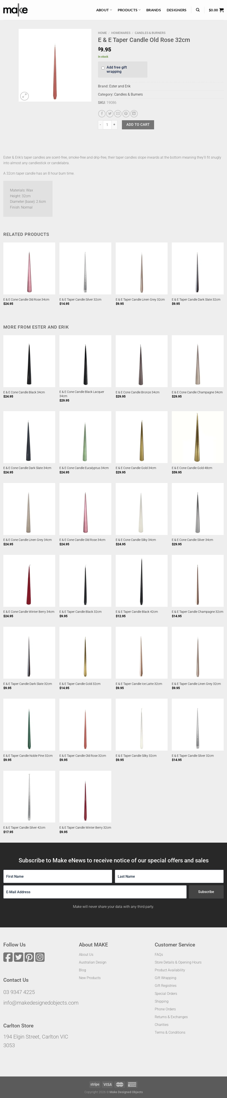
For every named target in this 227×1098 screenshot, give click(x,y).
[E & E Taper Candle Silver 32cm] (85, 268)
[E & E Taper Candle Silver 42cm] (29, 797)
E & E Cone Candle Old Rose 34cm (26, 300)
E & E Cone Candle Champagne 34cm (197, 392)
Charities (161, 1025)
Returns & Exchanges (171, 1017)
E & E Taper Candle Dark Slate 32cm (196, 300)
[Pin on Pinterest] (126, 113)
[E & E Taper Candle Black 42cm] (142, 581)
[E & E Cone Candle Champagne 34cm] (198, 361)
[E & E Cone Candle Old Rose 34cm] (29, 268)
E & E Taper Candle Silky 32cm (136, 756)
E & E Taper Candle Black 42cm (137, 612)
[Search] (198, 10)
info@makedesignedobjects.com (40, 1003)
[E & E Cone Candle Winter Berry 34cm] (29, 581)
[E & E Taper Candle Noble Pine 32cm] (29, 725)
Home (102, 33)
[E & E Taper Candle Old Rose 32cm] (85, 725)
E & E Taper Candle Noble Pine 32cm (28, 756)
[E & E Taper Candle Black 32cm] (85, 581)
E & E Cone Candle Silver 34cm (192, 540)
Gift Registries (165, 986)
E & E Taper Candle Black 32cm (80, 612)
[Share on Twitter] (110, 113)
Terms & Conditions (170, 1032)
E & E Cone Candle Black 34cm (24, 392)
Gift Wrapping (165, 978)
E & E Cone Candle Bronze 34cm (137, 392)
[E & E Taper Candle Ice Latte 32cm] (142, 653)
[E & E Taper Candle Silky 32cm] (142, 725)
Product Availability (170, 970)
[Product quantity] (107, 124)
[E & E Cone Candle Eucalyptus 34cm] (85, 437)
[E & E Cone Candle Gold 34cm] (142, 437)
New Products (90, 978)
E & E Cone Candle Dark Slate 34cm (27, 468)
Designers (177, 10)
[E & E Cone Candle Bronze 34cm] (142, 361)
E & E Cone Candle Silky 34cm (136, 540)
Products (129, 10)
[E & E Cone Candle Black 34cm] (29, 361)
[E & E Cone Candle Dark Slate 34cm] (29, 437)
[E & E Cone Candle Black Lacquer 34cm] (85, 361)
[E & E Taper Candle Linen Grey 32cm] (142, 268)
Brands (153, 10)
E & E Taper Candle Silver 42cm (24, 828)
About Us (86, 954)
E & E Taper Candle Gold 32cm (79, 684)
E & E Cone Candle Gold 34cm (136, 468)
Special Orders (166, 994)
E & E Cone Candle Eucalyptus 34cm (84, 468)
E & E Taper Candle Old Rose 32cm (82, 756)
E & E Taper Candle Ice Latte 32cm (139, 684)
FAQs (159, 954)
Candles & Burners (150, 33)
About (104, 10)
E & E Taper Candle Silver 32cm (80, 300)
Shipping (161, 1001)
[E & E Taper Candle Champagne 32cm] (198, 581)
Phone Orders (165, 1009)
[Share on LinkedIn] (134, 113)
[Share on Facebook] (102, 113)
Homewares (120, 33)
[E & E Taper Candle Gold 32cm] (85, 653)
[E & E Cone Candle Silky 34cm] (142, 509)
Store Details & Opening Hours (178, 962)
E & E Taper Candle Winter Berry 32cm (85, 828)
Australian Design (92, 962)
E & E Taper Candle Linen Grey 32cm (140, 300)
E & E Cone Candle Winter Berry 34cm (28, 612)
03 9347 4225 (19, 992)
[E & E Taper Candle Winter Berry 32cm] (85, 797)
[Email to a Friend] (117, 113)
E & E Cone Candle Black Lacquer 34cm (81, 394)
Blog (82, 970)
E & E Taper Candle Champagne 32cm (197, 612)
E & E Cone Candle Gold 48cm (192, 468)
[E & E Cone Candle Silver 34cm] (198, 509)
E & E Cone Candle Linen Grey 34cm (27, 540)
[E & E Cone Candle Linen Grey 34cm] (29, 509)
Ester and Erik (120, 86)
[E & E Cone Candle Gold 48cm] (198, 437)
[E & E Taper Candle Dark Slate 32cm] (198, 268)
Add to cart (138, 124)
